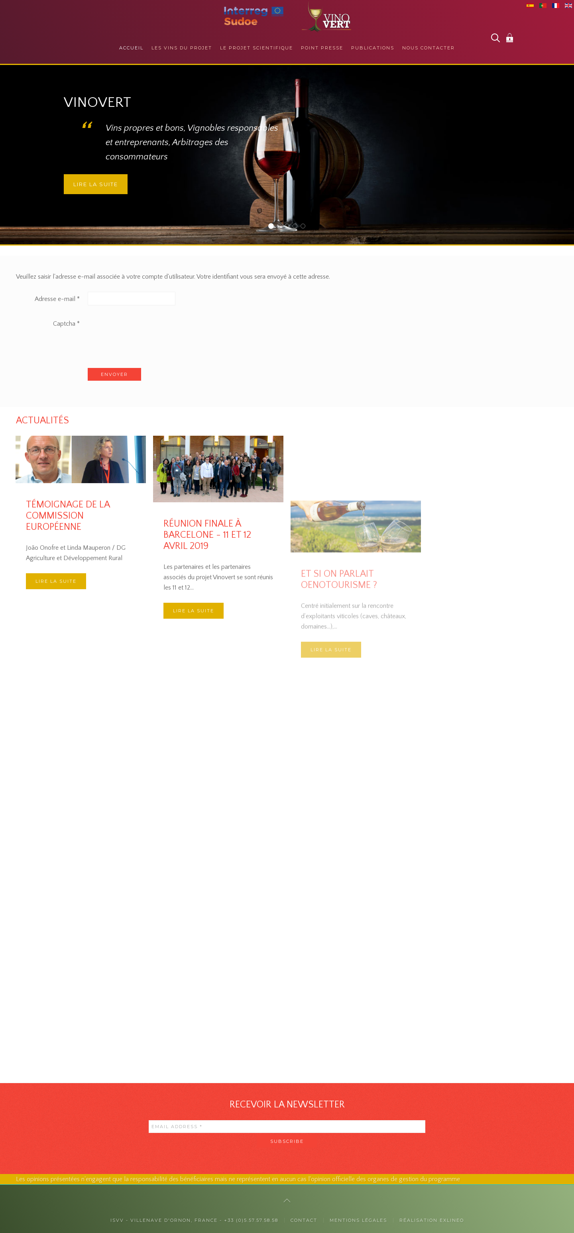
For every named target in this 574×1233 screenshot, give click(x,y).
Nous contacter (428, 48)
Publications (372, 48)
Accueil (131, 48)
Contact (304, 1220)
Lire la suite (95, 184)
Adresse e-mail (57, 299)
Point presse (322, 48)
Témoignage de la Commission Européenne (68, 515)
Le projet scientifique (256, 48)
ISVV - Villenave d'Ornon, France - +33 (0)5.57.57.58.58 (194, 1220)
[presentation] (148, 332)
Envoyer (114, 374)
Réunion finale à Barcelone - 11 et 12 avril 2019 (207, 602)
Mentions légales (358, 1220)
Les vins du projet (181, 48)
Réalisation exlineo (431, 1220)
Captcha (66, 323)
